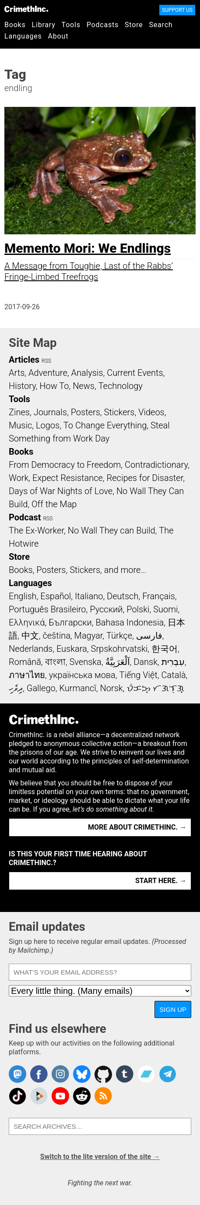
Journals (50, 412)
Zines (19, 412)
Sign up (172, 1009)
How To (54, 386)
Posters (85, 412)
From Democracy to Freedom (65, 464)
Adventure (47, 373)
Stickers (119, 412)
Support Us (177, 10)
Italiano (89, 596)
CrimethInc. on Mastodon (17, 1074)
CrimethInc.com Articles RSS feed (103, 1096)
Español (55, 596)
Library (44, 25)
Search (161, 25)
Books (15, 25)
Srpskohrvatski (119, 648)
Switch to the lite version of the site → (100, 1156)
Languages (23, 36)
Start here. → (160, 880)
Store (134, 25)
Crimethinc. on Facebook (39, 1074)
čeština (56, 635)
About (58, 36)
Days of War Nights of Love (60, 491)
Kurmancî (77, 688)
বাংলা (55, 662)
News (84, 386)
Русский (106, 609)
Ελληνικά (27, 622)
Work (18, 478)
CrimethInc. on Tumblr (124, 1074)
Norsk (111, 688)
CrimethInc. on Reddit (82, 1096)
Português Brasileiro (47, 609)
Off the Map (54, 504)
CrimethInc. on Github (103, 1074)
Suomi (165, 609)
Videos (151, 412)
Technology (120, 386)
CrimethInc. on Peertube (39, 1096)
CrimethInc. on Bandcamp (146, 1074)
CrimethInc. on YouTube (60, 1096)
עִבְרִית (173, 662)
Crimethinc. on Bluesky (82, 1074)
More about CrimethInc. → (137, 827)
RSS (46, 361)
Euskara (71, 648)
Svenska (86, 662)
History (22, 386)
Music (20, 425)
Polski (137, 609)
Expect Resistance (67, 478)
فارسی (149, 635)
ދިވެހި (16, 688)
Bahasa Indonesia (129, 622)
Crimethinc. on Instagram (60, 1074)
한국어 (164, 648)
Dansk (145, 662)
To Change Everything (105, 425)
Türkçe (119, 635)
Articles (24, 359)
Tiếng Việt (138, 675)
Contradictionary (156, 464)
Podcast (25, 517)
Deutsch (122, 596)
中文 (30, 635)
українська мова (82, 675)
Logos (48, 425)
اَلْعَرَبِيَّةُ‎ (117, 662)
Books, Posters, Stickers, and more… (77, 570)
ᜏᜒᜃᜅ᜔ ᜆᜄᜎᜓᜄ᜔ (155, 688)
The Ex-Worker (36, 530)
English (23, 596)
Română (25, 662)
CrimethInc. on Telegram (167, 1074)
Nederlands (31, 648)
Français (158, 596)
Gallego (41, 688)
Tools (71, 25)
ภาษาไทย (27, 675)
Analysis (87, 373)
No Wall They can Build (111, 530)
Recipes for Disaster (145, 478)
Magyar (88, 635)
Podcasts (103, 25)
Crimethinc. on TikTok (17, 1096)
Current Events (135, 373)
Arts (17, 373)
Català (173, 675)
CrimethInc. (26, 8)
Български (70, 622)
